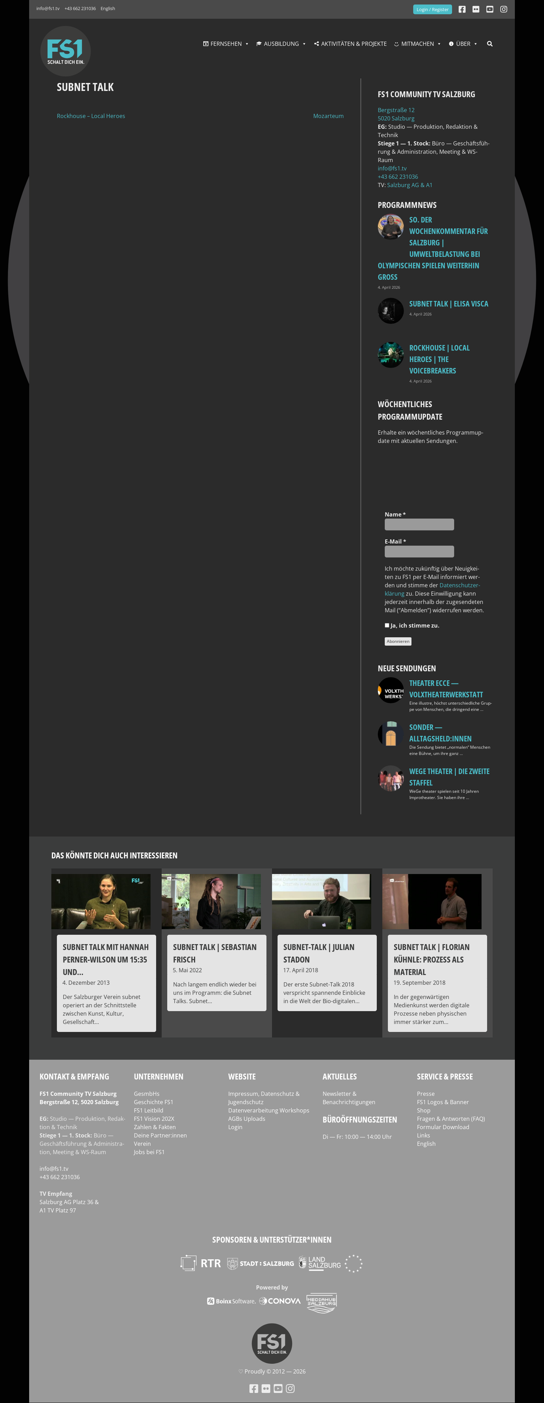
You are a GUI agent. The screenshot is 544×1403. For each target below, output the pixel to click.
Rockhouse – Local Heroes (91, 116)
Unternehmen (159, 1076)
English (108, 8)
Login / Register (433, 9)
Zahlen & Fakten (155, 1127)
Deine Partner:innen (160, 1135)
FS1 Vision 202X (154, 1119)
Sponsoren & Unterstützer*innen (272, 1239)
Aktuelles (340, 1076)
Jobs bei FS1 (149, 1152)
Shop (424, 1110)
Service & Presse (445, 1076)
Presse (426, 1094)
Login (235, 1127)
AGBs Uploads (246, 1119)
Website (242, 1076)
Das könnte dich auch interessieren (114, 855)
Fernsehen (226, 44)
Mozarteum (328, 116)
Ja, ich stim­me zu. (412, 625)
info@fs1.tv (48, 8)
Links (423, 1135)
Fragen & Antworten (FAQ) (451, 1119)
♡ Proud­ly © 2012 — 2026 (272, 1371)
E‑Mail (395, 541)
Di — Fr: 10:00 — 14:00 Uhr (357, 1137)
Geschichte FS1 (153, 1102)
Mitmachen (417, 44)
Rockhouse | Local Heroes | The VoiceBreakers (439, 359)
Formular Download (443, 1127)
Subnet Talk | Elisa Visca (448, 303)
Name (395, 514)
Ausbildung (281, 44)
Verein (142, 1144)
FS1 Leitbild (148, 1110)
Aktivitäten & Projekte (354, 44)
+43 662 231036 (80, 8)
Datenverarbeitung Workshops (268, 1110)
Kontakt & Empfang (74, 1076)
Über (463, 44)
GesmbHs (147, 1094)
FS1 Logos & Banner (443, 1102)
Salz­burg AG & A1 (410, 185)
